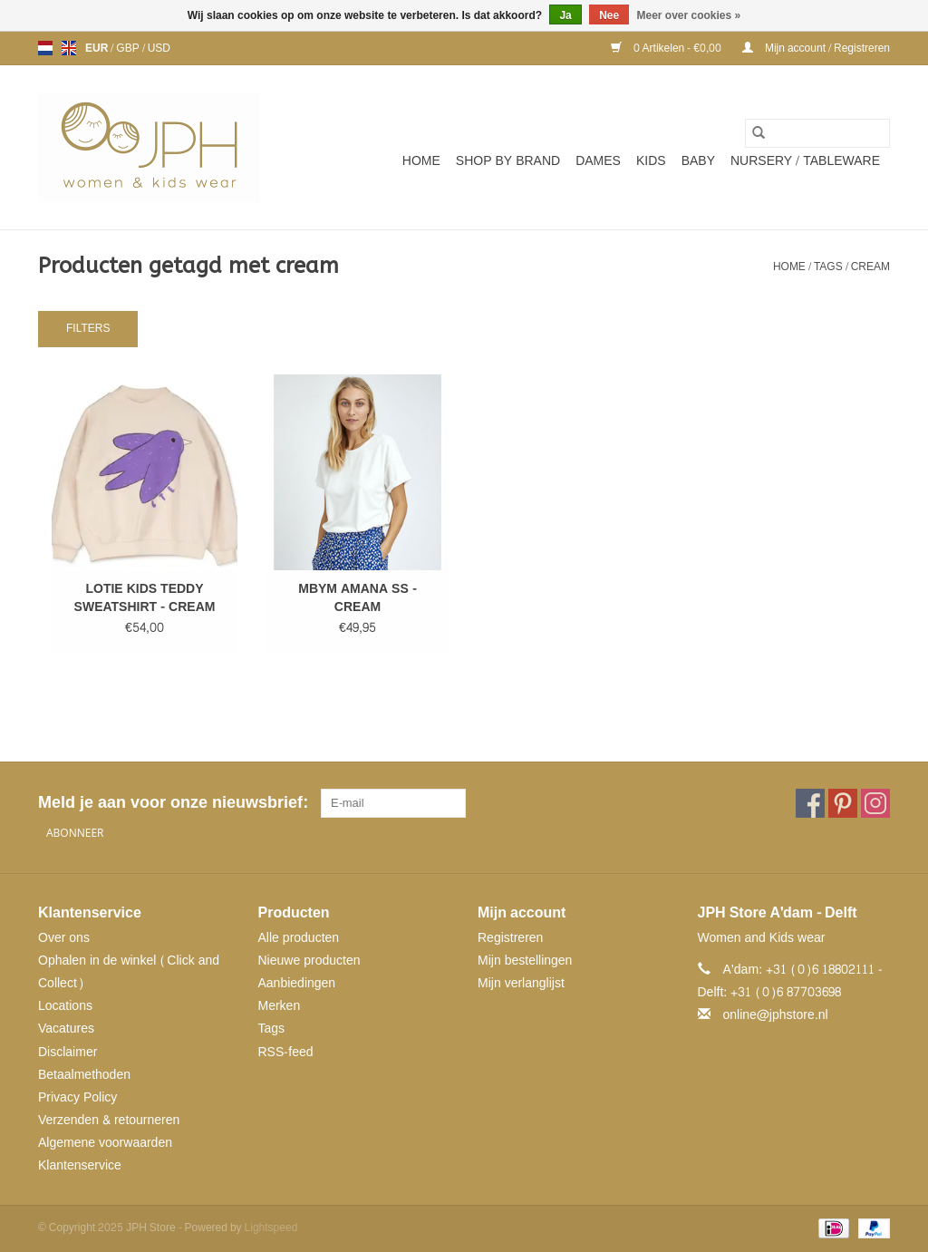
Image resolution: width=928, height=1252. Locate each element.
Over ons (64, 938)
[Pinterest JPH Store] (842, 803)
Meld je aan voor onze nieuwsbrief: (172, 802)
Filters (88, 328)
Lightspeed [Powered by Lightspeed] (271, 1227)
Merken (279, 1006)
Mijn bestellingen (525, 960)
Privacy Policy (77, 1097)
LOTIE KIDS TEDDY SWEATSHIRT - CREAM (145, 598)
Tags (828, 267)
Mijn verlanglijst (521, 983)
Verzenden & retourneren (108, 1120)
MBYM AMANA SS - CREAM (357, 598)
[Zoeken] (817, 133)
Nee (609, 15)
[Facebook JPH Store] (810, 803)
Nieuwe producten (309, 960)
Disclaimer (67, 1052)
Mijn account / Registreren (816, 48)
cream (870, 267)
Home (421, 161)
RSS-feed (286, 1052)
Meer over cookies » (689, 15)
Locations (65, 1006)
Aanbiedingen (297, 983)
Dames (598, 161)
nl (45, 48)
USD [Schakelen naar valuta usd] (159, 48)
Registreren (510, 938)
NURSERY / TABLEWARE (805, 161)
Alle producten (299, 938)
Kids (651, 161)
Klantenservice (79, 1165)
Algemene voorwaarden (105, 1142)
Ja (565, 15)
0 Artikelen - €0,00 (667, 48)
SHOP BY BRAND (508, 161)
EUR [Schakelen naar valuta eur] (98, 48)
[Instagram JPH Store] (875, 803)
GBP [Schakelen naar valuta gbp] (128, 48)
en (69, 48)
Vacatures (66, 1028)
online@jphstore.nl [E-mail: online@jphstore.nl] (775, 1015)
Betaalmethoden (84, 1074)
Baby (698, 161)
